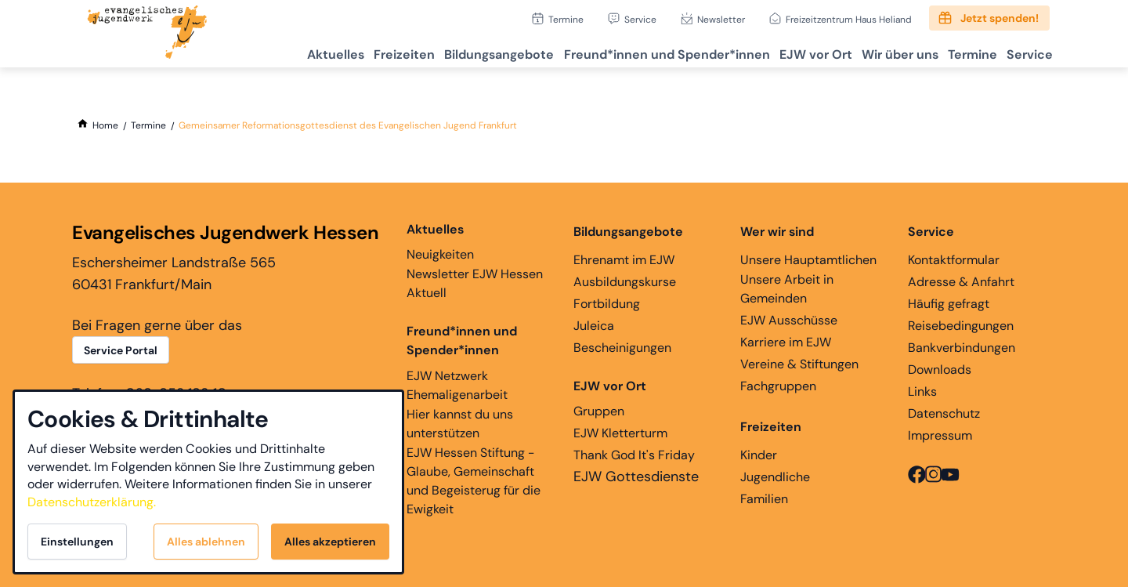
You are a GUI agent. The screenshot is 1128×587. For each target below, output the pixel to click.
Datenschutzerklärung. (91, 502)
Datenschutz (944, 413)
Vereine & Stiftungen (799, 364)
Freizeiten (342, 51)
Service (640, 19)
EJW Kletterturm (620, 433)
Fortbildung (606, 303)
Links (922, 391)
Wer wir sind (777, 231)
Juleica (593, 325)
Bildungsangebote (446, 51)
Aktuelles (264, 51)
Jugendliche (775, 477)
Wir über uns (875, 51)
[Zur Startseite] (147, 33)
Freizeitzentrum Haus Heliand (849, 19)
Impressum (940, 435)
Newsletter (721, 19)
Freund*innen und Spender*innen (462, 340)
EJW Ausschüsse (788, 320)
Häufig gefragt (948, 303)
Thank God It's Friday (634, 455)
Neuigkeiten (440, 241)
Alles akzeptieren (330, 541)
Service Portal (120, 350)
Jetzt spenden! (999, 18)
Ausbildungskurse (624, 282)
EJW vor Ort (781, 51)
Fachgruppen (778, 386)
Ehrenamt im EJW (623, 260)
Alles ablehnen (206, 541)
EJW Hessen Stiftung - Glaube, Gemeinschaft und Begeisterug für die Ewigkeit (473, 480)
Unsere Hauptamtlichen (808, 260)
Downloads (939, 369)
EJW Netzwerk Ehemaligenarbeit (457, 385)
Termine (566, 19)
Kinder (758, 455)
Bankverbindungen (961, 347)
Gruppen (609, 398)
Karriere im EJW (785, 342)
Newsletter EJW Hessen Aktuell (475, 283)
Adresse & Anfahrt (961, 282)
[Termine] (148, 125)
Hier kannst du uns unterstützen (460, 423)
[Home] (105, 125)
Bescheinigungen (622, 347)
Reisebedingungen (961, 325)
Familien (764, 499)
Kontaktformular (954, 260)
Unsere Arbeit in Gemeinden (786, 288)
